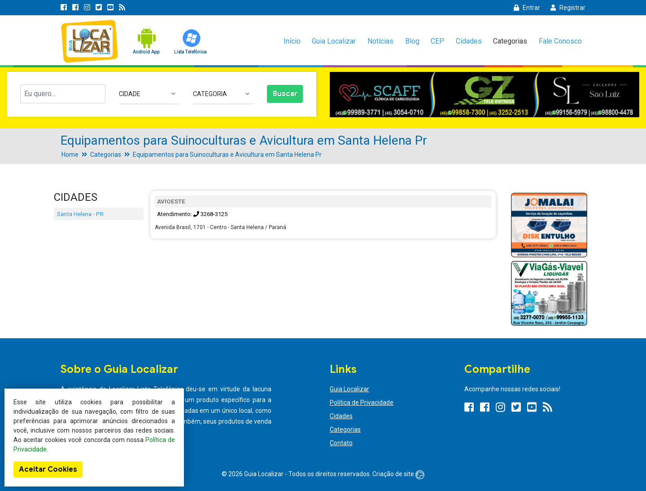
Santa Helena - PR (80, 213)
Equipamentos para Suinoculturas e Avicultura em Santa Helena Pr (227, 154)
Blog (412, 41)
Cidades (469, 41)
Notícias (380, 41)
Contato (341, 443)
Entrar (527, 7)
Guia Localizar (334, 41)
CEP (437, 41)
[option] (484, 94)
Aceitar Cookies (48, 469)
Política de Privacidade (361, 402)
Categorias (510, 41)
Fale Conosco (560, 41)
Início (292, 41)
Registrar (567, 7)
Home (70, 154)
